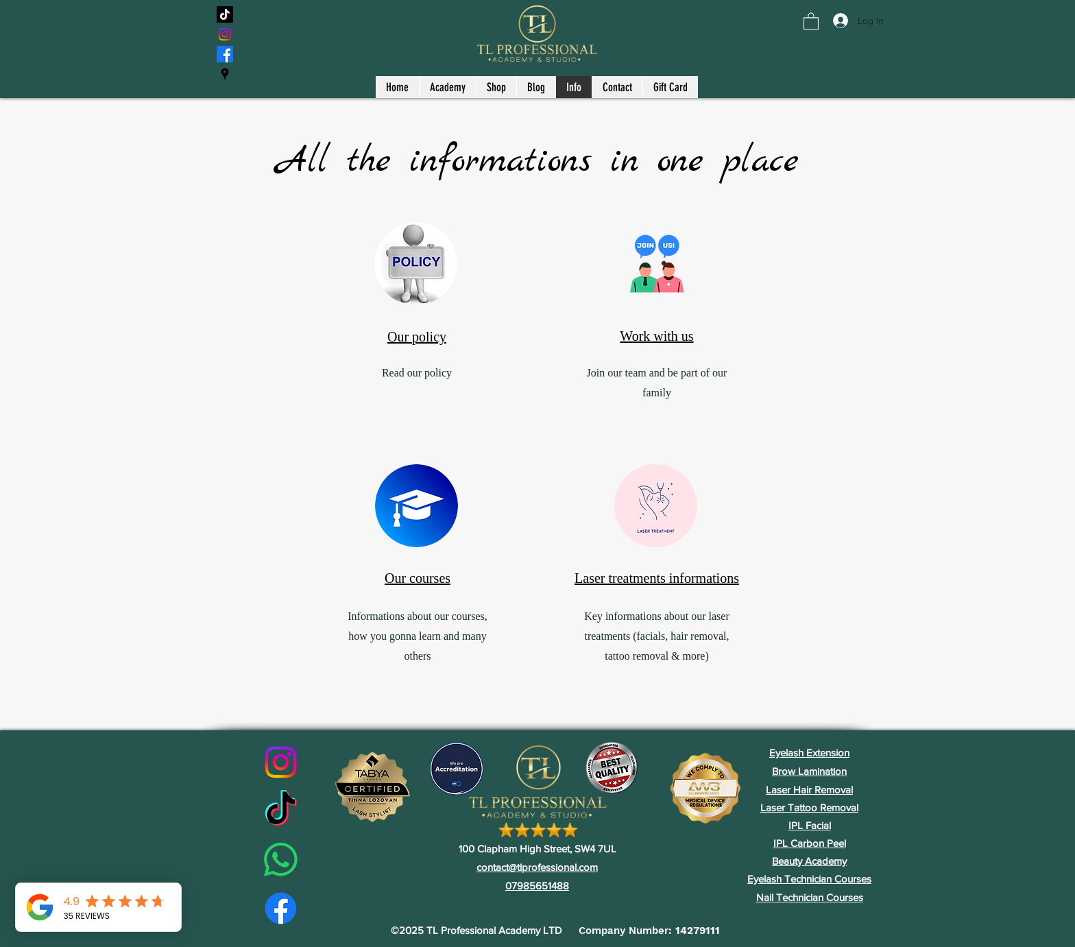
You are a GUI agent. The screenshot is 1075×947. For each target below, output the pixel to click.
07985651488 (537, 885)
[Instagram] (225, 34)
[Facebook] (225, 54)
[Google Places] (225, 74)
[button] (811, 20)
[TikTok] (225, 14)
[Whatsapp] (281, 859)
